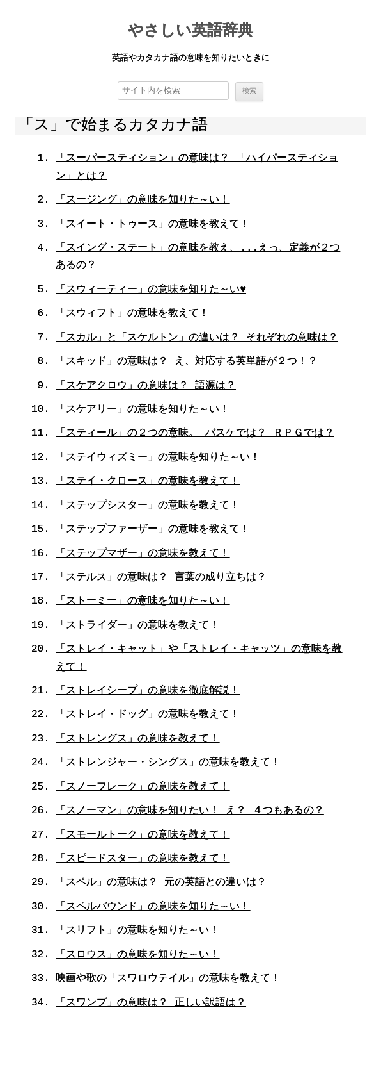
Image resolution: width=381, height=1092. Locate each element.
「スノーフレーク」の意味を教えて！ (142, 788)
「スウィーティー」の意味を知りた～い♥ (151, 290)
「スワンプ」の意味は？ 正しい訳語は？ (151, 1004)
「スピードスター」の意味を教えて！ (142, 859)
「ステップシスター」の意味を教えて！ (148, 506)
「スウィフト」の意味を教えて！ (132, 315)
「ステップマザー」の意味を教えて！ (142, 554)
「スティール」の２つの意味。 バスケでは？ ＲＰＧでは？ (195, 434)
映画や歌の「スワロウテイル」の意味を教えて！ (168, 979)
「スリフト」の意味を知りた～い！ (137, 932)
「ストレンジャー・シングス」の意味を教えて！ (168, 764)
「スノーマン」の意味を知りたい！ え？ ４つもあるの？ (189, 811)
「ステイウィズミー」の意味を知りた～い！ (158, 458)
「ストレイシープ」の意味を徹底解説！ (148, 691)
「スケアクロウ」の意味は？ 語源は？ (146, 386)
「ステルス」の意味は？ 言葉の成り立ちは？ (161, 578)
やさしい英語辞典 (190, 32)
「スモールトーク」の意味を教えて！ (142, 836)
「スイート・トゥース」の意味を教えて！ (153, 225)
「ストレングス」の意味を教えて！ (137, 739)
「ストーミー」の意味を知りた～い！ (142, 602)
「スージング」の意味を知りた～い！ (142, 201)
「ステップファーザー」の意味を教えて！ (153, 530)
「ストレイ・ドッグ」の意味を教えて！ (148, 716)
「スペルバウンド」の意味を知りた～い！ (153, 907)
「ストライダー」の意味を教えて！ (137, 626)
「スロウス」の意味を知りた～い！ (137, 955)
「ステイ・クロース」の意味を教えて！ (148, 483)
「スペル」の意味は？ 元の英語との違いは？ (161, 884)
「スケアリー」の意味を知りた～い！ (142, 410)
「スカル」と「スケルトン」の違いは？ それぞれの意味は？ (197, 338)
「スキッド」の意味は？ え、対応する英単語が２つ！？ (187, 362)
